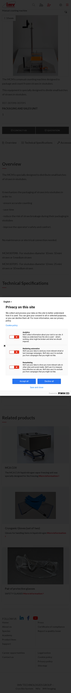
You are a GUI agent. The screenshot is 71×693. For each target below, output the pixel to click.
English (8, 302)
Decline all (49, 381)
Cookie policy (12, 325)
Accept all (24, 381)
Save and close (36, 387)
